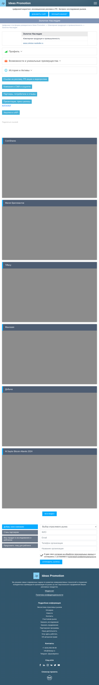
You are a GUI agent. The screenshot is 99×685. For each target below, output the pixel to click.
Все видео (49, 514)
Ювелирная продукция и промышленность (41, 39)
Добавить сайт (39, 14)
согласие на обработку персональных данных (74, 554)
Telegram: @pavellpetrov (49, 654)
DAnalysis (49, 610)
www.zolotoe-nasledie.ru (33, 43)
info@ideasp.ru (49, 651)
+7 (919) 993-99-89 (49, 648)
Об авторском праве (49, 637)
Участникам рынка (49, 619)
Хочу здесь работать (49, 634)
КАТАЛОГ (6, 106)
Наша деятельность (49, 631)
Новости (49, 613)
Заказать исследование (49, 622)
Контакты (49, 616)
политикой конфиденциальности (82, 557)
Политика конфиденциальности (49, 595)
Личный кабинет (59, 14)
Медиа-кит (49, 591)
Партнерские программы (49, 628)
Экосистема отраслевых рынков (49, 607)
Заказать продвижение (49, 625)
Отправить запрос (51, 562)
